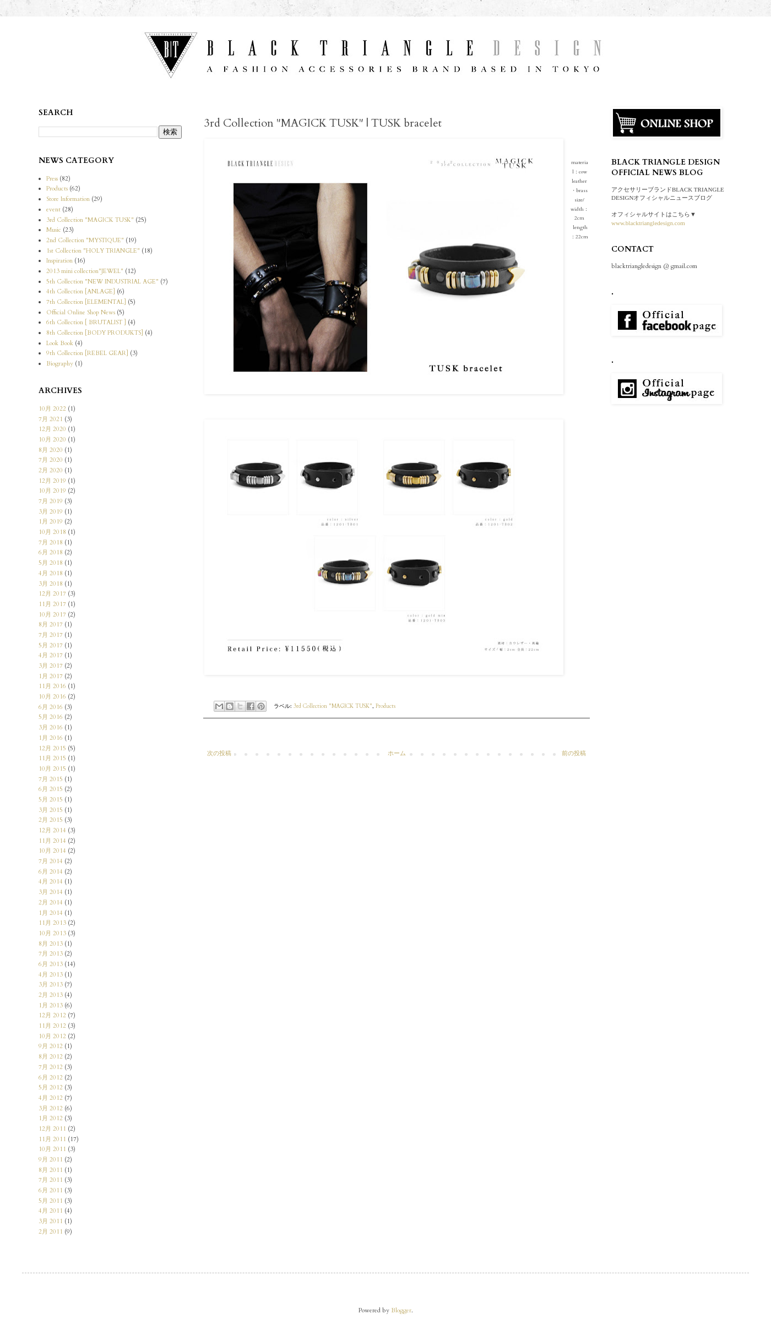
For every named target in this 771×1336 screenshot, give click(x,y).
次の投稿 (219, 753)
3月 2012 (51, 1108)
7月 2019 (51, 501)
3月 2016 (51, 727)
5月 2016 (51, 717)
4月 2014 (51, 881)
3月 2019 (51, 512)
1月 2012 (51, 1118)
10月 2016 (52, 696)
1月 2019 (51, 521)
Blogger (401, 1310)
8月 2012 (51, 1057)
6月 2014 (51, 872)
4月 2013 (51, 974)
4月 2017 (51, 655)
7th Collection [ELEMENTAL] (86, 302)
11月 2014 (52, 841)
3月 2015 (51, 810)
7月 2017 (51, 635)
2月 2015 (51, 820)
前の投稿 (574, 753)
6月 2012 (51, 1077)
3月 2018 (51, 584)
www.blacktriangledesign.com (648, 223)
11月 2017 (52, 604)
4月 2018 (51, 573)
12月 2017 (52, 594)
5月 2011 (51, 1201)
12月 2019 (52, 481)
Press (52, 179)
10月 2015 (52, 769)
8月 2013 (51, 944)
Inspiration (59, 261)
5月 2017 (51, 645)
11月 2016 (52, 686)
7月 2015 (51, 779)
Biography (59, 363)
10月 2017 (52, 614)
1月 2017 (51, 676)
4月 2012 (51, 1098)
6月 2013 (51, 964)
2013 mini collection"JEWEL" (84, 271)
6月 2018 (51, 552)
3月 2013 (51, 984)
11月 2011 (52, 1139)
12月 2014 (52, 830)
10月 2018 (52, 532)
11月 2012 (52, 1026)
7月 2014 (51, 861)
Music (53, 230)
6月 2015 (51, 789)
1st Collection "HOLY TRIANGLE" (93, 251)
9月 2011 (51, 1159)
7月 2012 (51, 1067)
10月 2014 (52, 851)
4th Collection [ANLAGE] (80, 291)
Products (385, 706)
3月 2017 (51, 666)
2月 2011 (51, 1232)
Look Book (59, 343)
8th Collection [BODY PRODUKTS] (94, 333)
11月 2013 (52, 923)
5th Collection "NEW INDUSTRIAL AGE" (102, 281)
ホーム (397, 753)
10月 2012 (52, 1036)
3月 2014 (51, 892)
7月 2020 (51, 460)
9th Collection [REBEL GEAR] (87, 353)
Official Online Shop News (80, 312)
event (53, 209)
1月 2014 (51, 913)
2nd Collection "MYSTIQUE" (85, 240)
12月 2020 (52, 429)
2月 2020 (51, 470)
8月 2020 (51, 450)
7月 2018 (51, 542)
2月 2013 (51, 995)
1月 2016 (51, 738)
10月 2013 (52, 933)
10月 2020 (52, 439)
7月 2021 (51, 419)
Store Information (68, 199)
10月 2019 (52, 491)
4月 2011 (51, 1211)
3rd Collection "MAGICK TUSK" (333, 706)
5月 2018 (51, 563)
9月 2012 (51, 1046)
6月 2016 (51, 707)
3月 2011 (51, 1221)
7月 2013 (51, 954)
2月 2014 (51, 902)
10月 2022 (52, 409)
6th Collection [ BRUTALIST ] (86, 322)
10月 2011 (52, 1149)
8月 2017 (51, 624)
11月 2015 (52, 758)
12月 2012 (52, 1015)
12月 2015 (52, 748)
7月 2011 (51, 1180)
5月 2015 (51, 799)
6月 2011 (51, 1190)
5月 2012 (51, 1087)
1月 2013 (51, 1005)
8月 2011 (51, 1170)
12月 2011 (52, 1129)
